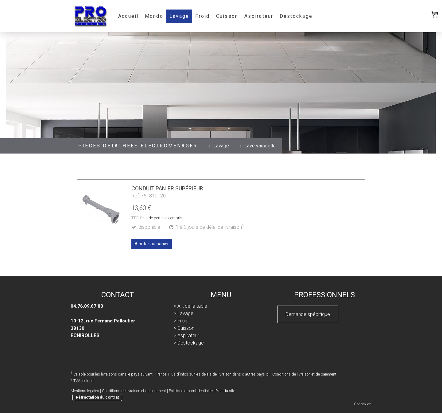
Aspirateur (258, 16)
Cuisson (227, 16)
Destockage (296, 16)
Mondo (154, 16)
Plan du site (225, 390)
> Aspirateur (186, 335)
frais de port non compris (161, 218)
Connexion (362, 404)
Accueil (128, 16)
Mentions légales (85, 390)
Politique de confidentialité (191, 390)
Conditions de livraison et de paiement (304, 374)
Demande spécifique (307, 314)
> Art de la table (190, 306)
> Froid (181, 321)
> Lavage (183, 313)
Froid (202, 16)
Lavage (179, 16)
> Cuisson (184, 328)
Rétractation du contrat (97, 397)
